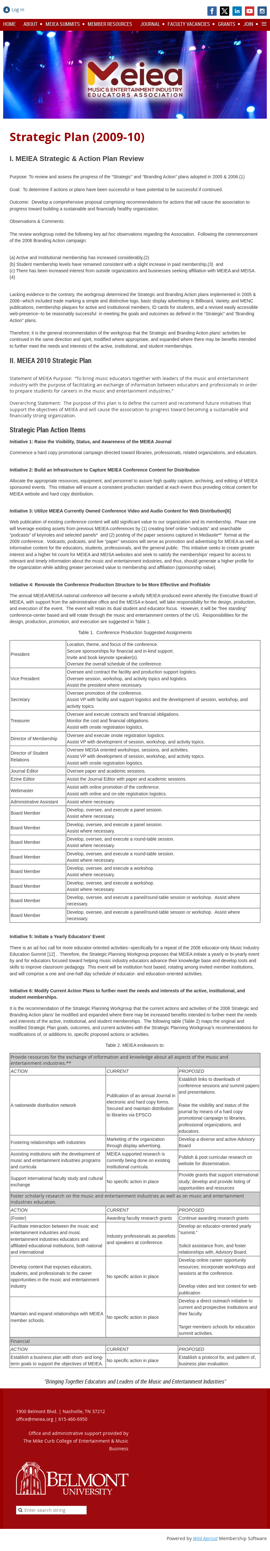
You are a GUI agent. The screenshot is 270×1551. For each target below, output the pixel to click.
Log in (18, 9)
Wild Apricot (205, 1538)
